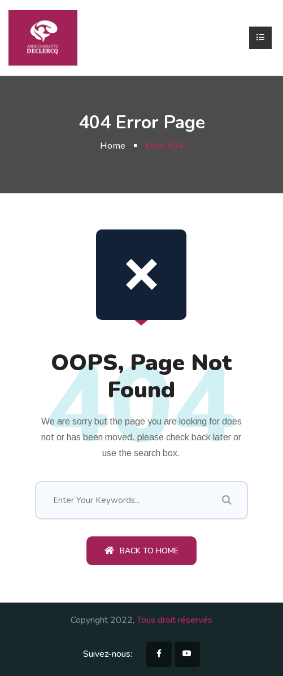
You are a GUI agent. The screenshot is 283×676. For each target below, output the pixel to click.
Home (112, 146)
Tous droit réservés (174, 620)
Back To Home (141, 550)
